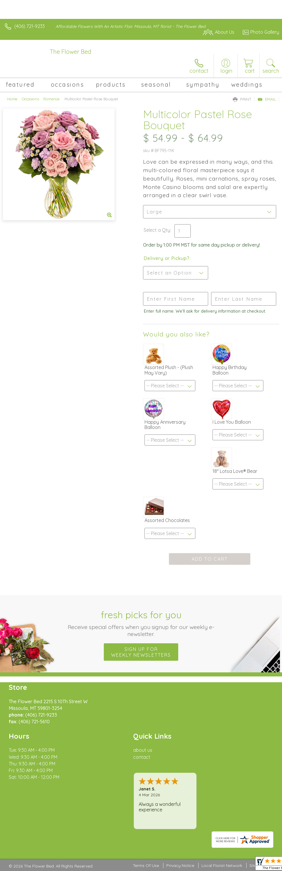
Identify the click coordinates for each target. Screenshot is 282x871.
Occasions (30, 99)
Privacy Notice (180, 865)
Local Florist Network (221, 865)
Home (12, 99)
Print (242, 99)
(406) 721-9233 (29, 26)
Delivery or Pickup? (166, 258)
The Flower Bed (70, 51)
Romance (51, 99)
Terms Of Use (146, 865)
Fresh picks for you (141, 623)
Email (267, 99)
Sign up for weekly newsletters (141, 652)
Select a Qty (157, 230)
